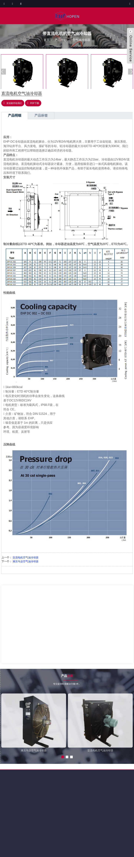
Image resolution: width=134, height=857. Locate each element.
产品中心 (61, 39)
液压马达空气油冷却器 (25, 561)
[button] (130, 72)
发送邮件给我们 (14, 103)
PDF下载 (34, 103)
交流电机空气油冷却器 (25, 557)
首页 (47, 39)
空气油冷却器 (81, 39)
